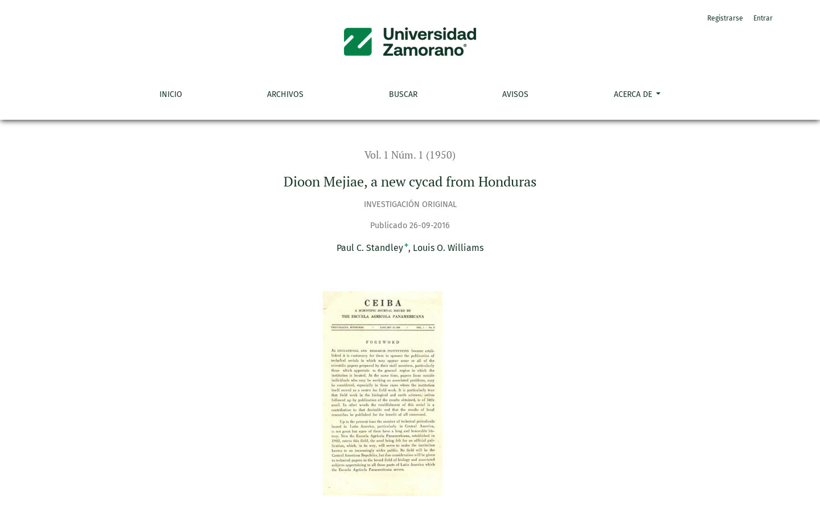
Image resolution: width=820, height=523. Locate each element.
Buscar (403, 94)
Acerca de (634, 94)
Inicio (170, 94)
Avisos (515, 94)
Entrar (763, 18)
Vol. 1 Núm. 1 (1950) (410, 154)
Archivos (285, 94)
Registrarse (725, 18)
